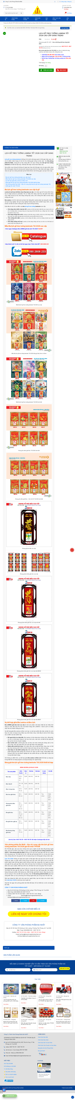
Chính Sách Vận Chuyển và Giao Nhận (47, 1052)
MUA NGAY (61, 70)
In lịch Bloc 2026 (22, 23)
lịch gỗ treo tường (30, 206)
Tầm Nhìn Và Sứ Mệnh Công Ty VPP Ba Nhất (28, 1005)
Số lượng (41, 65)
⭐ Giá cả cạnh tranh (9, 1084)
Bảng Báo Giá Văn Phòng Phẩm (45, 1055)
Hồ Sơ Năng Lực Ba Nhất (10, 1073)
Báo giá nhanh (41, 1057)
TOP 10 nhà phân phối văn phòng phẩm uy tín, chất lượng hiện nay (10, 1007)
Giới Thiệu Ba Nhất (8, 1070)
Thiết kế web (65, 1094)
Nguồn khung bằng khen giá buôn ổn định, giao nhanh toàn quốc (10, 1029)
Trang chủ (5, 23)
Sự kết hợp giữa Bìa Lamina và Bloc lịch (17, 180)
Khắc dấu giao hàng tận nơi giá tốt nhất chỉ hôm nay (28, 1030)
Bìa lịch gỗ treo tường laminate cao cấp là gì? (18, 177)
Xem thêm (5, 1011)
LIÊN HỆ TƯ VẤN (64, 975)
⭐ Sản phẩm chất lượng (10, 1078)
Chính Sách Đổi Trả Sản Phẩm (45, 1049)
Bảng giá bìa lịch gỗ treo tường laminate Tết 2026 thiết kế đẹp (23, 182)
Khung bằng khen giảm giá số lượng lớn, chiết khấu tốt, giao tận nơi (63, 1029)
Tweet (25, 907)
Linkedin (42, 907)
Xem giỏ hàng (64, 28)
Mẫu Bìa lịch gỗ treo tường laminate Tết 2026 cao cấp (21, 179)
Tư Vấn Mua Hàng (8, 1075)
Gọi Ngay (66, 9)
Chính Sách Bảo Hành (43, 1046)
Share (15, 907)
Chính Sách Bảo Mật (43, 1044)
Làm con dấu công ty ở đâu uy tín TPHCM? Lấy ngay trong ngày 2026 (46, 1007)
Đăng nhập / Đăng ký (66, 1)
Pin (33, 907)
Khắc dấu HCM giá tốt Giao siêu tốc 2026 (63, 1007)
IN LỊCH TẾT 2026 (13, 23)
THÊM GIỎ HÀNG (46, 70)
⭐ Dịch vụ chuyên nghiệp (10, 1081)
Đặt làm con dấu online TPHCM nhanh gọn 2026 (46, 1030)
